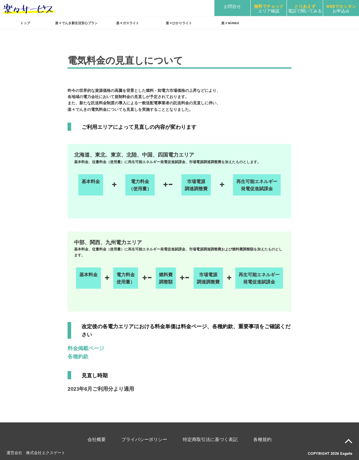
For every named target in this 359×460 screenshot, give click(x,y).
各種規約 (262, 439)
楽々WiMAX (230, 23)
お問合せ (232, 6)
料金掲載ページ (86, 347)
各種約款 (78, 356)
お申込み (341, 8)
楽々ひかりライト (179, 23)
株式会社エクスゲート (45, 452)
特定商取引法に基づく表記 (210, 439)
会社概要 (96, 439)
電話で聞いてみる (305, 8)
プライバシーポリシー (144, 439)
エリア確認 (269, 8)
